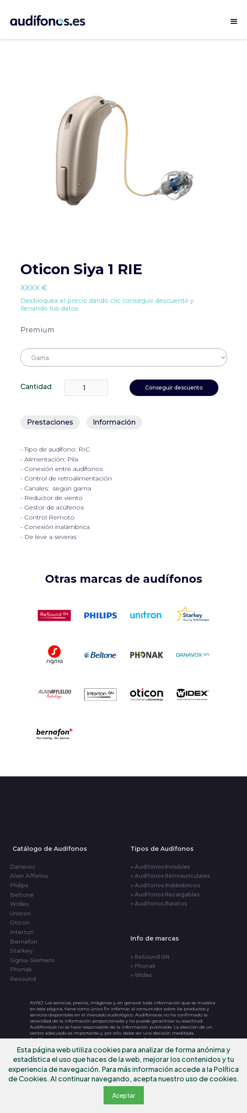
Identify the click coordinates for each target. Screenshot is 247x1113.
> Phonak (143, 965)
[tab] (50, 422)
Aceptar (123, 1095)
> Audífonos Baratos (158, 903)
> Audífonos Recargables (165, 894)
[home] (57, 19)
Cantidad (36, 386)
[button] (234, 22)
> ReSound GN (149, 956)
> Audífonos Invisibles (160, 866)
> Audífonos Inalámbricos (165, 885)
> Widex (141, 974)
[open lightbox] (123, 151)
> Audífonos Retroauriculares (170, 875)
